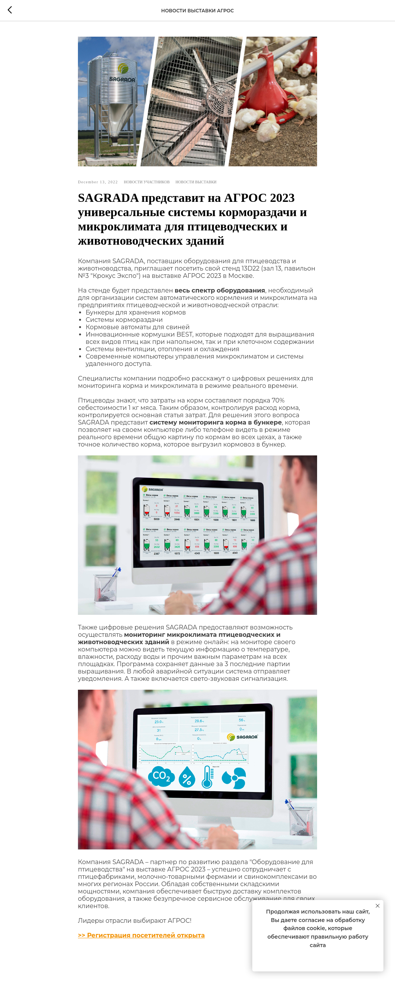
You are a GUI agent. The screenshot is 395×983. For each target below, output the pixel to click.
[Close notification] (377, 906)
